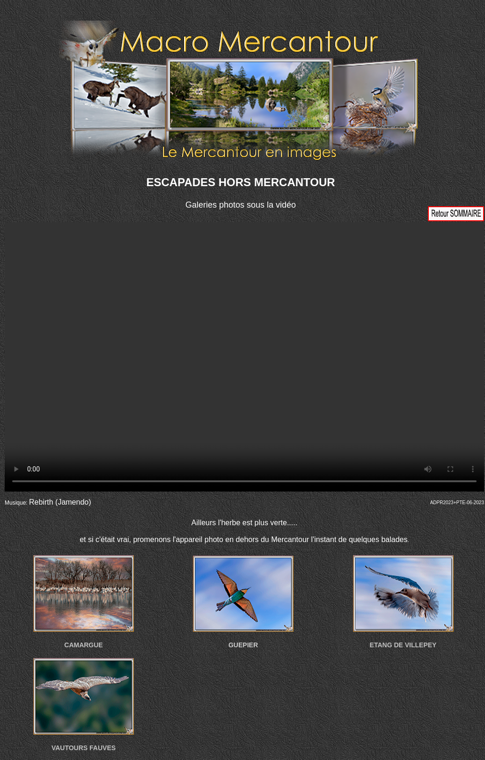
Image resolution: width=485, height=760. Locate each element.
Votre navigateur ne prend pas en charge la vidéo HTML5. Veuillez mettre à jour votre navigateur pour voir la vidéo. (244, 357)
